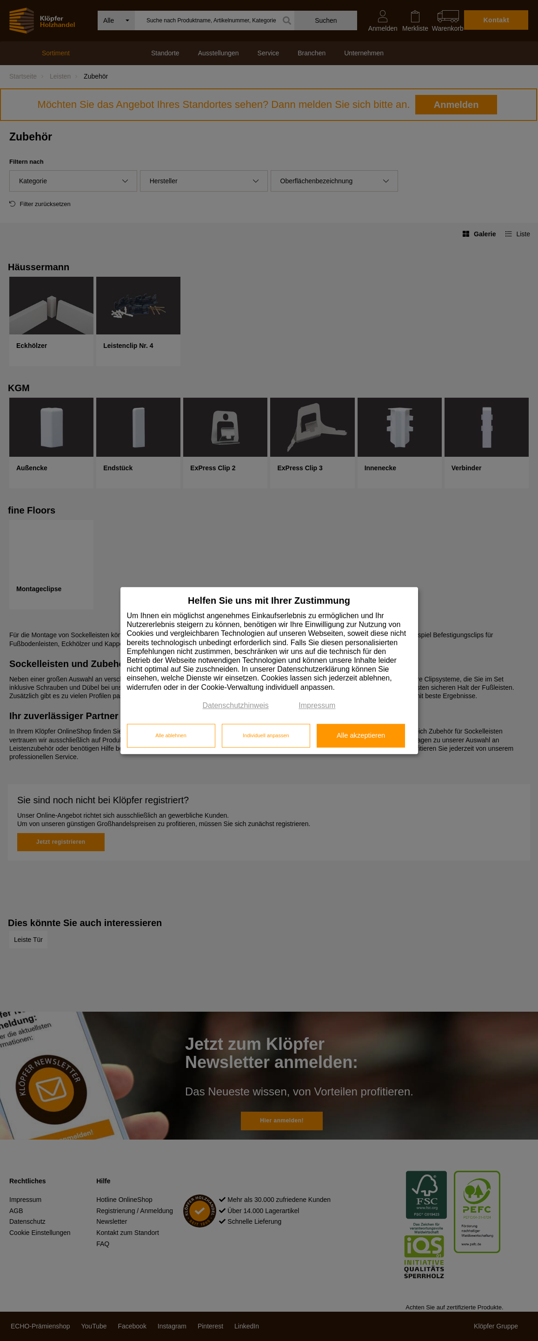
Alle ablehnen (170, 736)
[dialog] (269, 670)
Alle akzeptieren (361, 736)
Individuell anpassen (266, 736)
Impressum (317, 705)
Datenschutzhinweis (236, 705)
